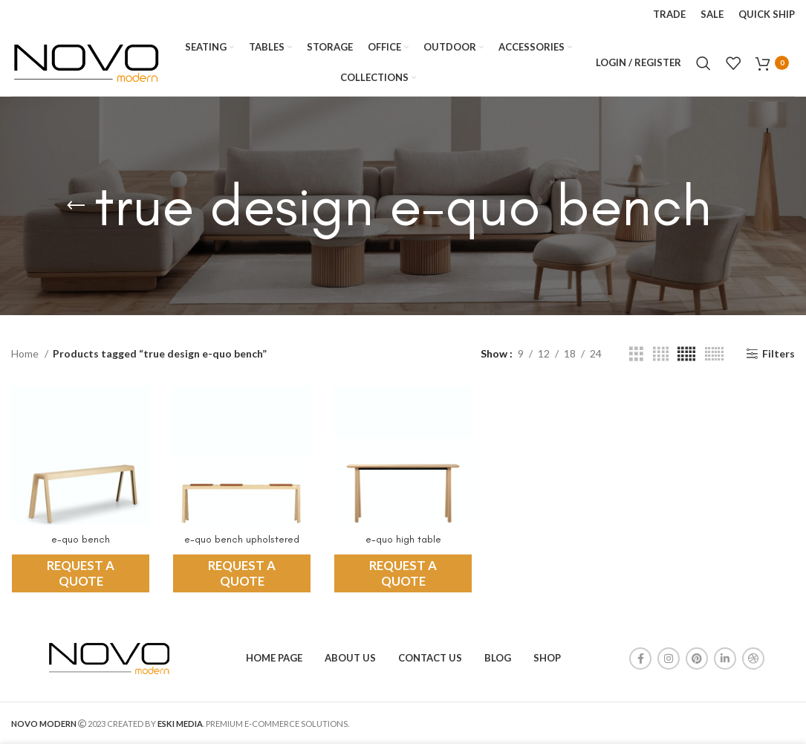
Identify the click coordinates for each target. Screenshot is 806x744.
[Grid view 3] (636, 354)
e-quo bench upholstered (241, 539)
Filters (778, 354)
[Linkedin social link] (725, 658)
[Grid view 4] (661, 354)
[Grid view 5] (686, 354)
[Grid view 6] (714, 354)
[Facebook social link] (640, 658)
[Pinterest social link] (697, 658)
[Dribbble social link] (753, 658)
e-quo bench (80, 539)
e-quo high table (403, 539)
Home (26, 353)
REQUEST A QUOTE (80, 572)
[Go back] (75, 206)
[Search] (703, 63)
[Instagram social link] (668, 658)
